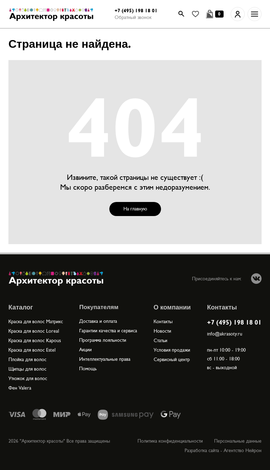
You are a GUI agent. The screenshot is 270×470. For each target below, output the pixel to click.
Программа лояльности (102, 340)
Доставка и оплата (98, 321)
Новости (162, 331)
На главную (135, 208)
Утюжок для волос (27, 378)
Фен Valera (19, 388)
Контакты (163, 321)
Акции (85, 349)
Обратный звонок (133, 17)
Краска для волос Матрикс (35, 321)
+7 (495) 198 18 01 (136, 10)
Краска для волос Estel (32, 350)
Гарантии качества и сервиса (108, 330)
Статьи (160, 340)
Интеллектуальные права (104, 359)
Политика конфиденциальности (170, 441)
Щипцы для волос (27, 369)
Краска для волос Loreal (33, 331)
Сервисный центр (172, 359)
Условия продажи (172, 350)
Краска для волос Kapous (34, 340)
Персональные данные (238, 441)
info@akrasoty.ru (224, 334)
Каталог (20, 307)
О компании (172, 307)
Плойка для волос (27, 359)
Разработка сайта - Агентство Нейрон (223, 450)
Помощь (88, 368)
